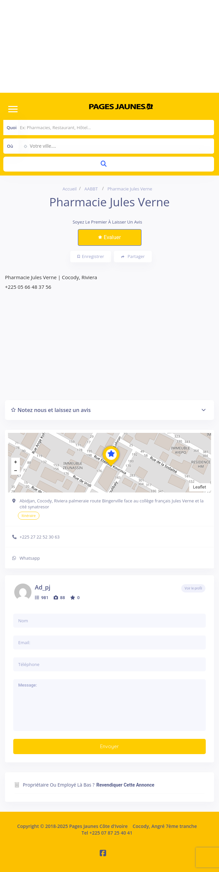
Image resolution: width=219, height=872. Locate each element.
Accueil (70, 189)
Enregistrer (91, 256)
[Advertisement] (109, 46)
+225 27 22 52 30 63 (40, 537)
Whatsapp (30, 558)
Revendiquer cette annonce (125, 785)
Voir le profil (193, 588)
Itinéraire (29, 515)
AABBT (91, 189)
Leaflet (199, 487)
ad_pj (42, 587)
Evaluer (109, 237)
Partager (133, 256)
